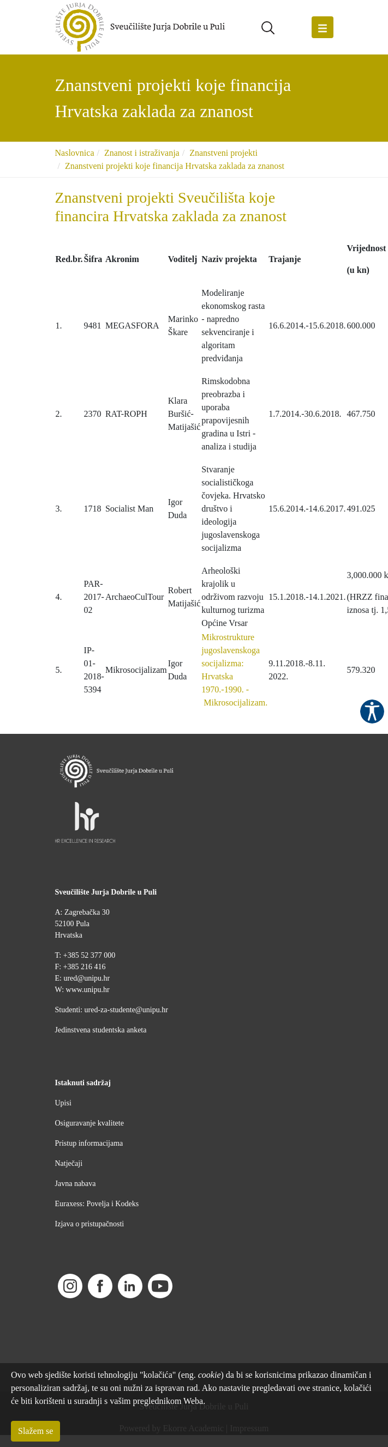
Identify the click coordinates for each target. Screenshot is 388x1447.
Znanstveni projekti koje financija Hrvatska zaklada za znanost (174, 166)
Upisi (63, 1103)
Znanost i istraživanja (142, 152)
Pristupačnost (372, 711)
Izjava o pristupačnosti (89, 1224)
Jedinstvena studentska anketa (101, 1030)
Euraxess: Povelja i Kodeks (97, 1204)
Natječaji (69, 1163)
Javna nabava (75, 1184)
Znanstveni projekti (223, 152)
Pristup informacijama (89, 1143)
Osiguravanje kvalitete (89, 1123)
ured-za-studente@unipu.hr (126, 1010)
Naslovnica (74, 152)
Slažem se (35, 1431)
